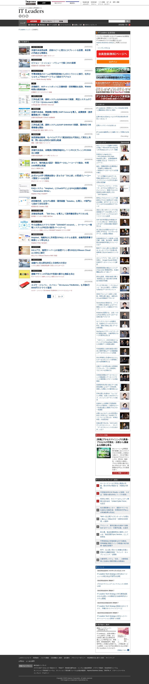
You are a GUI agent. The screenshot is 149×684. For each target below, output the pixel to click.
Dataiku (41, 206)
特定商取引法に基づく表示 (95, 658)
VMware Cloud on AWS (46, 255)
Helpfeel (33, 194)
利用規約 (36, 658)
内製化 (47, 181)
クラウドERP (66, 230)
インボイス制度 (41, 216)
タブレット (51, 55)
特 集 (61, 21)
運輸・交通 (34, 143)
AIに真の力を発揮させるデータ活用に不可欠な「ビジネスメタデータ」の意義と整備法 (107, 232)
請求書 (33, 216)
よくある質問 (30, 661)
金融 (45, 55)
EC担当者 (94, 2)
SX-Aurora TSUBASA (50, 290)
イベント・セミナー (104, 4)
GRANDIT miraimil (55, 230)
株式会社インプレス (40, 665)
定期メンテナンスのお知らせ (106, 125)
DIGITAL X (107, 670)
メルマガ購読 (45, 658)
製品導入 (72, 3)
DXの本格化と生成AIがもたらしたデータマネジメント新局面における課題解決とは (107, 360)
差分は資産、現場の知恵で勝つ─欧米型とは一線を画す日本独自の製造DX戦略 (107, 279)
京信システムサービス (57, 265)
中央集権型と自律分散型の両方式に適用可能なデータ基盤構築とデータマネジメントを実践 (107, 351)
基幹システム (49, 130)
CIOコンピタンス (91, 25)
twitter (20, 16)
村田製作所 (34, 206)
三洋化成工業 (35, 105)
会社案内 (66, 658)
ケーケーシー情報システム (39, 230)
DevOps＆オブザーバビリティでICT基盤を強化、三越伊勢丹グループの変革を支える (107, 333)
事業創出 (43, 25)
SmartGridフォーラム (111, 668)
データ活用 (53, 25)
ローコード (46, 143)
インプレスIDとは (104, 48)
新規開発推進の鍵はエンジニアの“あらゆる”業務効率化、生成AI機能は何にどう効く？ (107, 270)
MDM (38, 168)
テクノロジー (47, 21)
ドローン (93, 4)
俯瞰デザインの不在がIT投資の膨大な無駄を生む (53, 274)
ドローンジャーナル (118, 670)
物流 (40, 143)
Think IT (61, 668)
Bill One (50, 216)
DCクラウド (58, 3)
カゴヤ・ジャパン (36, 290)
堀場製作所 (34, 66)
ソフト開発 (101, 2)
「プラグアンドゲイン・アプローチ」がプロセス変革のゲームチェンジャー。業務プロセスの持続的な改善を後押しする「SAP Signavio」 (107, 190)
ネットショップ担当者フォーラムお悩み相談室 (71, 670)
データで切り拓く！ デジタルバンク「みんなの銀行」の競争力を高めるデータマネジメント (107, 287)
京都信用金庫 (45, 265)
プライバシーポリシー (78, 658)
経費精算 (52, 117)
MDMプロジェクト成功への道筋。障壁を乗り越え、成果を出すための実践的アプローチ (107, 296)
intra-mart (51, 105)
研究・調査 (116, 2)
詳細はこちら (122, 650)
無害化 (49, 79)
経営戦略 (42, 66)
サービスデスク (43, 92)
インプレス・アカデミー (41, 673)
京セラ (33, 168)
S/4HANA (44, 105)
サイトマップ (110, 658)
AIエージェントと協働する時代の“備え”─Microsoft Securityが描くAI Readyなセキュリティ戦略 (107, 148)
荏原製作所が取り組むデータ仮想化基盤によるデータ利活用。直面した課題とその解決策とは (107, 387)
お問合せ (21, 661)
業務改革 (33, 25)
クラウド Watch (98, 668)
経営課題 (33, 21)
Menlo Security (41, 79)
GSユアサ (34, 255)
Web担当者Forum (70, 668)
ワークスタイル (65, 25)
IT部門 (48, 66)
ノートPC (47, 155)
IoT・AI (109, 2)
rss (27, 16)
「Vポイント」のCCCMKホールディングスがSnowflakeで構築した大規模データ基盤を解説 (107, 342)
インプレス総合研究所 (85, 668)
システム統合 (35, 265)
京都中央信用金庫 (36, 55)
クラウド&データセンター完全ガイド (45, 668)
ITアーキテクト (36, 276)
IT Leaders (31, 11)
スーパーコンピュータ (65, 290)
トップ (22, 23)
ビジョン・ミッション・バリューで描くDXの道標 (53, 63)
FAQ (39, 194)
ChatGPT (44, 194)
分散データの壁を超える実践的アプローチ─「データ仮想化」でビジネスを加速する (107, 368)
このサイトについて (25, 658)
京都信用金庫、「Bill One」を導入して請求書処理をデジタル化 (59, 214)
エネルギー (86, 4)
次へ (59, 297)
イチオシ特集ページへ (120, 473)
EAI (42, 168)
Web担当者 (86, 2)
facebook (23, 16)
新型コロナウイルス (58, 276)
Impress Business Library (104, 42)
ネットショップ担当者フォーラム (44, 670)
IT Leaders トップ (24, 29)
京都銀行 (34, 92)
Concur (46, 117)
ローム (33, 79)
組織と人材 (78, 25)
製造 (42, 130)
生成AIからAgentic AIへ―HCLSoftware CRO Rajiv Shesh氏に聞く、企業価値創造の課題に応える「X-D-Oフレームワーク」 (106, 158)
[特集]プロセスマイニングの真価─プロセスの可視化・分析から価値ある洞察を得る (113, 442)
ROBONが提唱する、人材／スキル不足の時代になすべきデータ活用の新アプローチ (107, 315)
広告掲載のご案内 (56, 658)
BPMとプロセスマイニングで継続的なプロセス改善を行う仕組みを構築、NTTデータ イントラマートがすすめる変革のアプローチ (107, 202)
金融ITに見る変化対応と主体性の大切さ (49, 263)
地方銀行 (44, 243)
